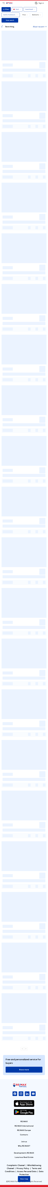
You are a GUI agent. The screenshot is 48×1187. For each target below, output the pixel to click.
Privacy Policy (23, 1168)
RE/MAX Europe (24, 1130)
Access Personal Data (26, 1171)
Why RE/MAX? (24, 1146)
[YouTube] (33, 1093)
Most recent (39, 26)
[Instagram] (21, 1093)
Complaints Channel (16, 1165)
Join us (24, 1141)
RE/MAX (24, 1121)
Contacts (24, 1134)
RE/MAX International (24, 1126)
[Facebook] (15, 1093)
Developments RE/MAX (24, 1153)
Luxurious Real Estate (24, 1157)
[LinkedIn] (27, 1093)
